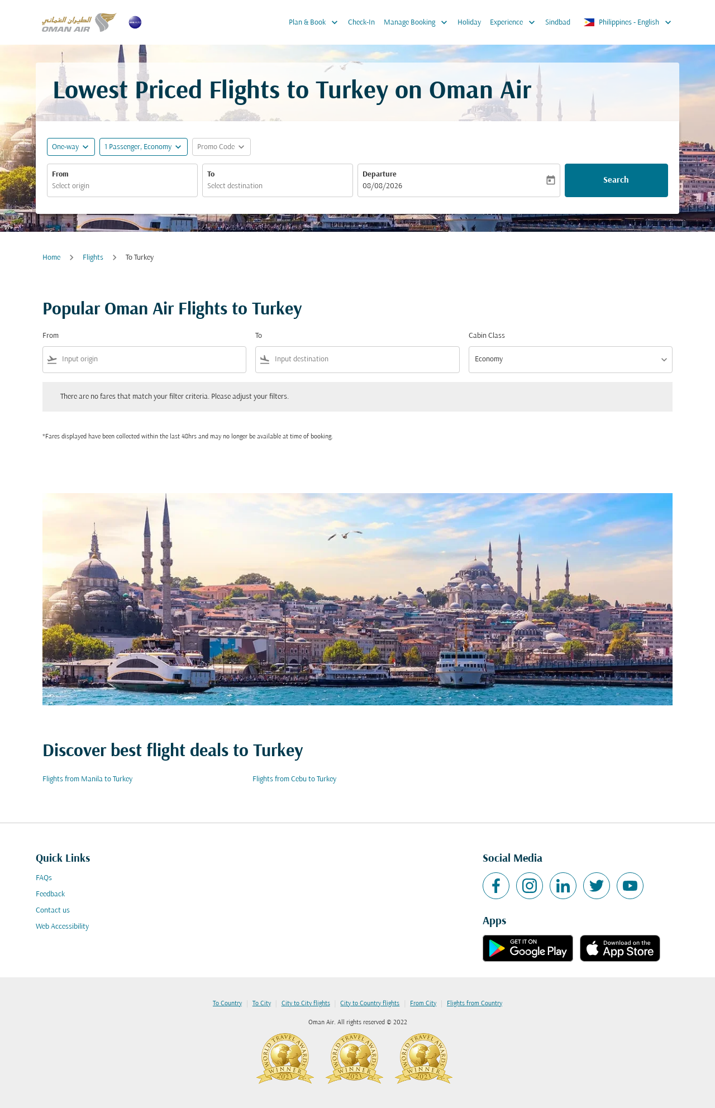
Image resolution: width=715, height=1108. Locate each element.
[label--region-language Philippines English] (628, 22)
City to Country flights (369, 1003)
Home (51, 258)
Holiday (469, 22)
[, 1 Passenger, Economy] (137, 147)
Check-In (361, 22)
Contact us (53, 910)
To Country (227, 1003)
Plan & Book (316, 22)
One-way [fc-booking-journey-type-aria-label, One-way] (65, 147)
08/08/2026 (382, 186)
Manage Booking (418, 22)
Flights (93, 258)
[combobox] (122, 186)
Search (616, 180)
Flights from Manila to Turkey (87, 779)
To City (261, 1003)
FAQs (44, 878)
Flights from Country (474, 1003)
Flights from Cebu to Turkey (294, 779)
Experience (515, 22)
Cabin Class (487, 336)
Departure (380, 174)
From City (423, 1003)
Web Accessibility (62, 927)
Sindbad (557, 22)
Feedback (50, 894)
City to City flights (306, 1003)
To (210, 174)
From (60, 174)
